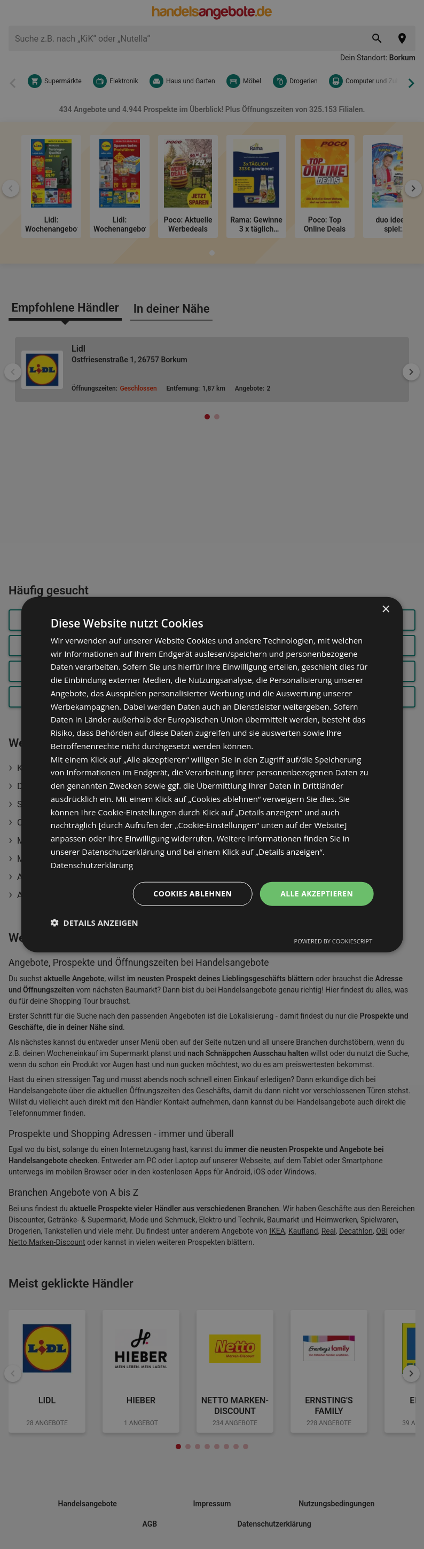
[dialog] (212, 774)
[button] (94, 922)
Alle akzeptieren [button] (316, 893)
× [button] (385, 609)
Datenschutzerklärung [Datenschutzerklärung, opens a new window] (92, 864)
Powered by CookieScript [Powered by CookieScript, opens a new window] (333, 941)
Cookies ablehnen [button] (192, 893)
